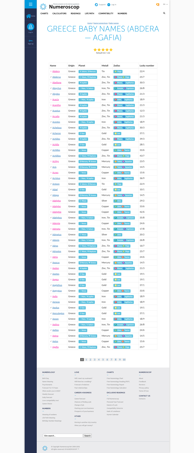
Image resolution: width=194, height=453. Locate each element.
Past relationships (80, 388)
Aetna (55, 335)
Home (30, 16)
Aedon (55, 268)
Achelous (56, 127)
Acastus (56, 110)
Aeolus (55, 307)
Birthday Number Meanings (51, 421)
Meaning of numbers (49, 414)
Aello (54, 296)
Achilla (55, 144)
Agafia (55, 346)
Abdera (56, 71)
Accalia (55, 116)
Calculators (59, 13)
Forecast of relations (81, 384)
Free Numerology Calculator (116, 388)
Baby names (114, 23)
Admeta (56, 228)
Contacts (142, 399)
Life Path (89, 13)
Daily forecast (47, 397)
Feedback (142, 381)
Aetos (55, 341)
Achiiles (56, 138)
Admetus (56, 234)
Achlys (55, 161)
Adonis (55, 240)
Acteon (56, 183)
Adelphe (56, 206)
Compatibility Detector (115, 408)
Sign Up (30, 44)
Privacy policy (144, 388)
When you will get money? (83, 425)
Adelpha (56, 200)
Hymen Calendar (112, 414)
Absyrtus (56, 88)
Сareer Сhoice (47, 404)
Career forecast (79, 399)
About (141, 378)
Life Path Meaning (48, 418)
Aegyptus (57, 290)
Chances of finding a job (82, 402)
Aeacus (56, 262)
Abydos (56, 93)
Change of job (79, 405)
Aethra (55, 324)
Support (100, 4)
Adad (55, 189)
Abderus (56, 76)
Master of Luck (112, 405)
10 (124, 359)
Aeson (55, 318)
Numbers (122, 13)
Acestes (56, 121)
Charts (44, 13)
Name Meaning (47, 381)
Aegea (55, 279)
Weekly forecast (48, 394)
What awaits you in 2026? (51, 391)
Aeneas (56, 301)
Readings (76, 13)
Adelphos (57, 217)
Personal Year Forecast (115, 402)
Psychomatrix (47, 384)
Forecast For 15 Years (50, 388)
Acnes (55, 172)
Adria (55, 256)
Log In (30, 32)
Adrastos (56, 251)
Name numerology (100, 23)
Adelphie (56, 211)
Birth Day (45, 378)
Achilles (56, 150)
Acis (54, 166)
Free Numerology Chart (115, 378)
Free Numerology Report (115, 384)
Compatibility (105, 13)
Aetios (55, 330)
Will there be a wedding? (82, 381)
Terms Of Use (144, 391)
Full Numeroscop (113, 399)
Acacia (55, 99)
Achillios (56, 155)
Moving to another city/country (85, 422)
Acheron (56, 133)
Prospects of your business (84, 411)
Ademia (56, 223)
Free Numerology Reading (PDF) (118, 381)
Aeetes (55, 273)
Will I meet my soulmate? (83, 378)
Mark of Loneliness (113, 411)
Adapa (55, 195)
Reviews (142, 384)
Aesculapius (58, 313)
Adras (55, 245)
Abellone (56, 82)
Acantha (56, 105)
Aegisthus (57, 285)
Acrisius (56, 178)
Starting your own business (84, 408)
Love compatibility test (50, 400)
